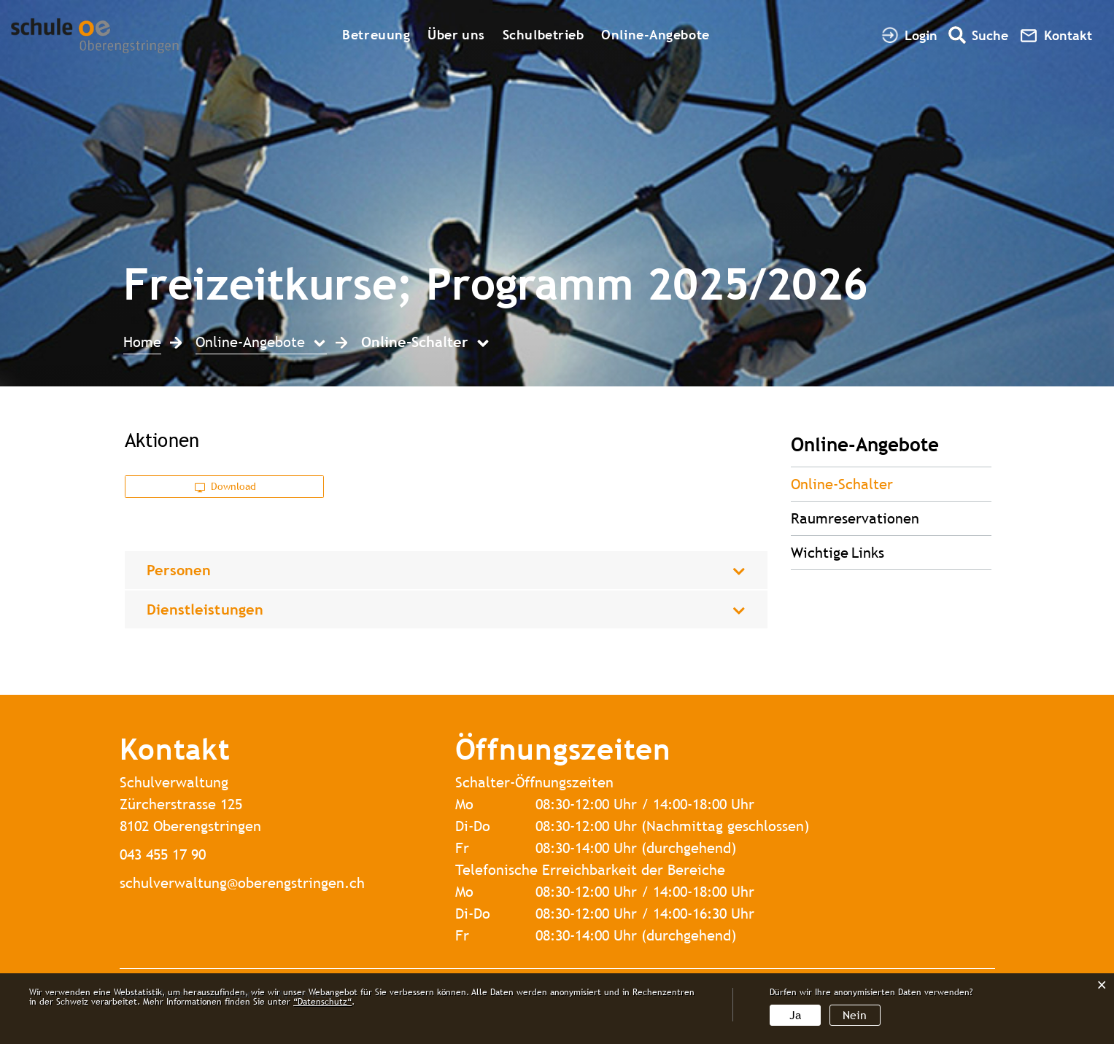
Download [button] (225, 486)
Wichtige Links (837, 552)
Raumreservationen (855, 518)
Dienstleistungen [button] (205, 609)
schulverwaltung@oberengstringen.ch (242, 882)
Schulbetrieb (543, 34)
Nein (855, 1015)
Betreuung (376, 34)
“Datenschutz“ (322, 1002)
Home (142, 341)
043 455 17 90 (163, 854)
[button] (261, 343)
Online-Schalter (884, 483)
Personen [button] (179, 569)
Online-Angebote (655, 34)
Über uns (456, 34)
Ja (795, 1015)
